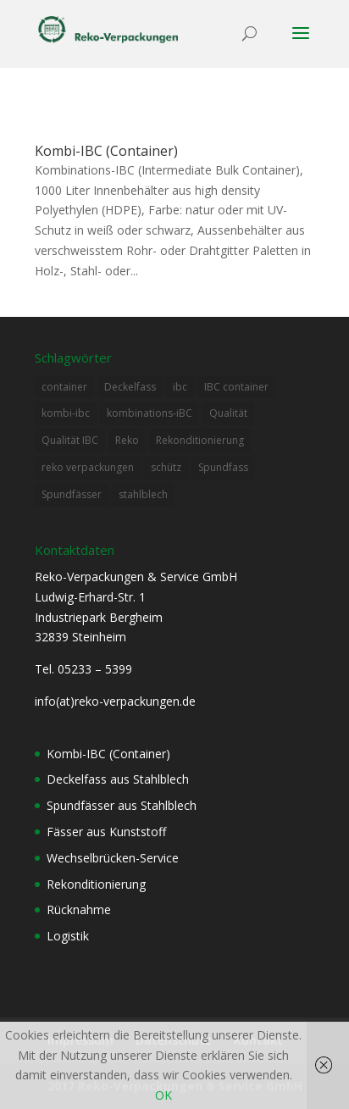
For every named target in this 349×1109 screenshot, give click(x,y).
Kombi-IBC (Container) (106, 150)
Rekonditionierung (96, 884)
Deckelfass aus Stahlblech (118, 779)
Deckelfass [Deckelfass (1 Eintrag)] (130, 387)
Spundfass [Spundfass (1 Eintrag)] (223, 467)
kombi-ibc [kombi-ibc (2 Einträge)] (66, 413)
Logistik (68, 936)
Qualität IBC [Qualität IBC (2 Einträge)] (70, 440)
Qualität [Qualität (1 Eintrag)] (228, 413)
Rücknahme (79, 909)
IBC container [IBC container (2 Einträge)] (236, 387)
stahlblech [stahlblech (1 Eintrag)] (143, 494)
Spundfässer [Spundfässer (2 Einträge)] (72, 494)
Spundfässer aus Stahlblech (122, 805)
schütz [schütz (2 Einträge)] (166, 467)
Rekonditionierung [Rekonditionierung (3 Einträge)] (200, 440)
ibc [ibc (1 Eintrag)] (180, 387)
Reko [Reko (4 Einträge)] (127, 440)
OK (163, 1095)
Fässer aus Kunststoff (106, 831)
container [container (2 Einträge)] (64, 387)
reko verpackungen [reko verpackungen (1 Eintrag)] (88, 467)
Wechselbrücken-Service (113, 858)
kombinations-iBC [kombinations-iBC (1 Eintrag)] (149, 413)
